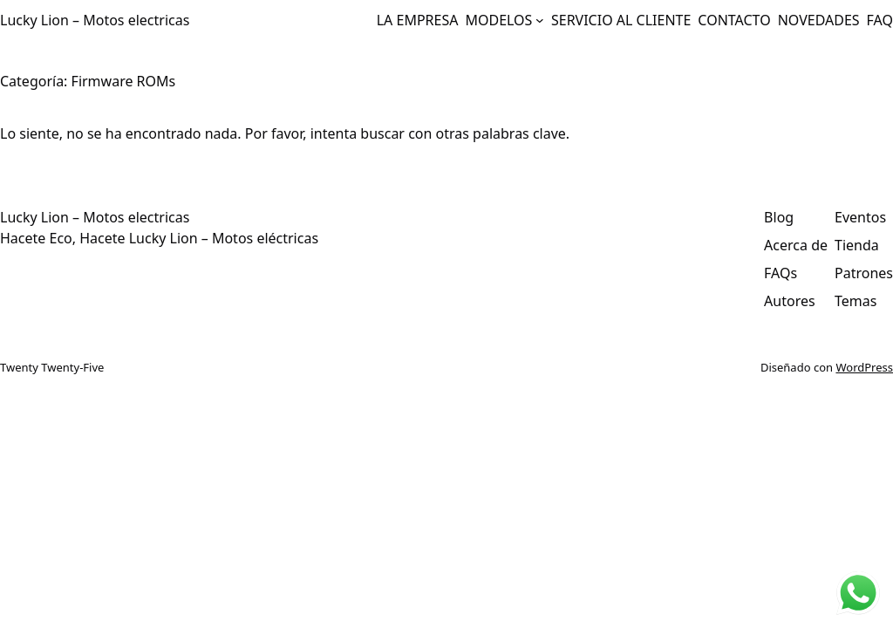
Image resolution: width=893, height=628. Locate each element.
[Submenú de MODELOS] (539, 20)
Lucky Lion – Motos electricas (94, 20)
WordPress (864, 367)
